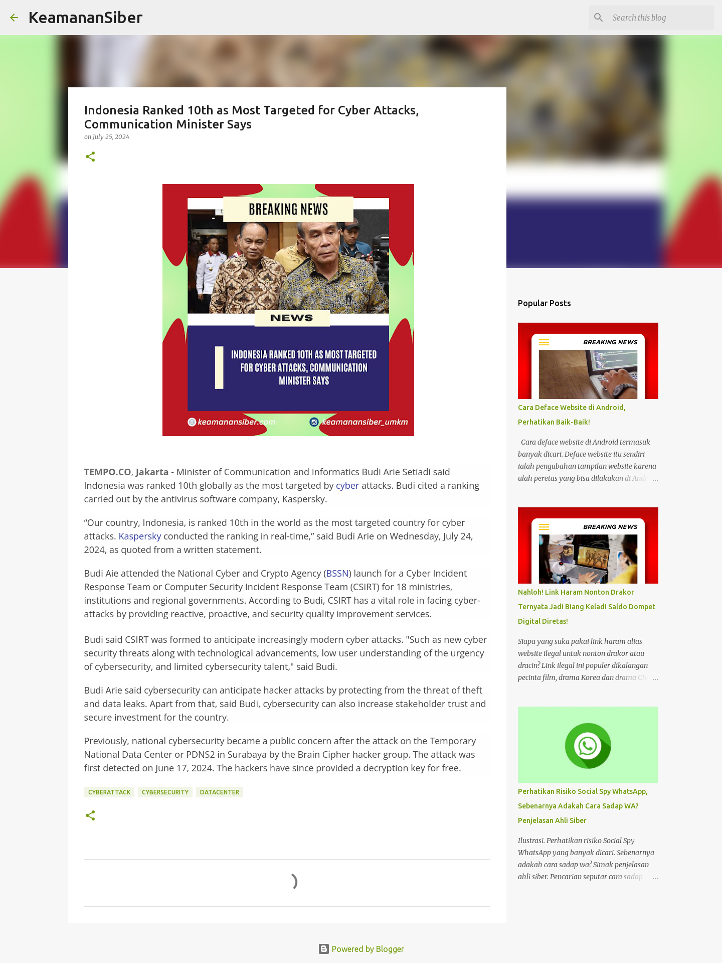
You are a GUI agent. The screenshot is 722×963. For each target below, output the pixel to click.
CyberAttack (109, 792)
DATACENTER (219, 792)
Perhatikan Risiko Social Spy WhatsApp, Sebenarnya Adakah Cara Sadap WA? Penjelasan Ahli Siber (583, 805)
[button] (90, 157)
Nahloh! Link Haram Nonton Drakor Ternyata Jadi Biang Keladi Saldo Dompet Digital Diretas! (586, 606)
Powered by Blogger (361, 948)
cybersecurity (165, 792)
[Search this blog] (661, 18)
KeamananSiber (85, 17)
